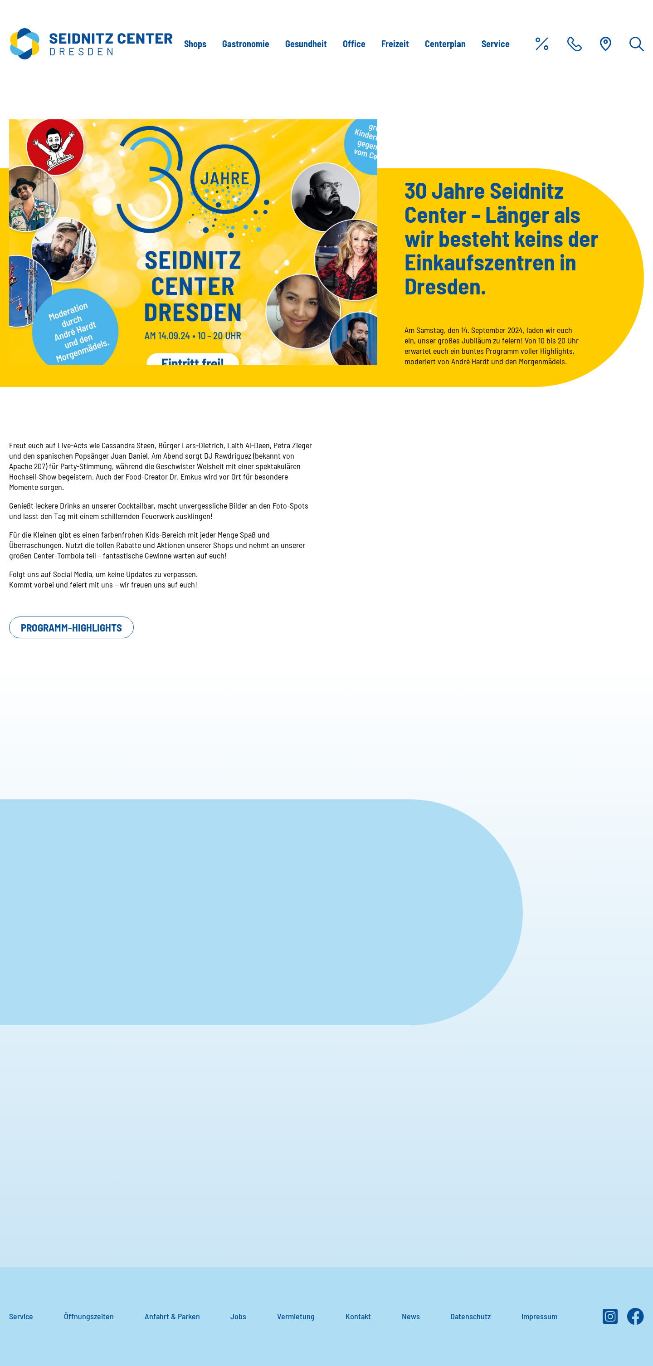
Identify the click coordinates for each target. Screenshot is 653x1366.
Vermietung (296, 1316)
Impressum (539, 1316)
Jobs (238, 1316)
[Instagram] (610, 1320)
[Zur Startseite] (91, 44)
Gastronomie (245, 43)
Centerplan (445, 43)
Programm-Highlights (71, 627)
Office (354, 43)
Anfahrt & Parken (172, 1316)
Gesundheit (306, 43)
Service (496, 43)
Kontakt (358, 1316)
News (411, 1316)
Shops (195, 43)
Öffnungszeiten (89, 1316)
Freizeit (395, 43)
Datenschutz (470, 1316)
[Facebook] (635, 1320)
